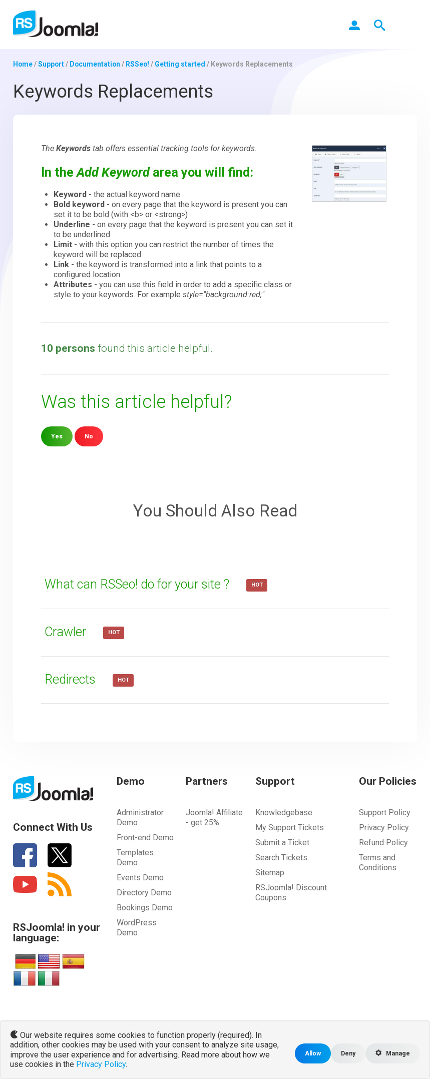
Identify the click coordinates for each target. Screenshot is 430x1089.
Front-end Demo (145, 837)
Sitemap (269, 872)
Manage (392, 1053)
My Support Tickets (289, 827)
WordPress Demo (137, 927)
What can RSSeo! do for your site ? (142, 584)
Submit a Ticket (282, 842)
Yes (57, 436)
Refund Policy (383, 842)
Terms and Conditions (377, 862)
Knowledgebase (283, 812)
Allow (311, 1053)
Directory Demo (144, 892)
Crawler (68, 631)
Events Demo (140, 877)
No (89, 436)
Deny (347, 1053)
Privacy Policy (384, 827)
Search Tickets (281, 857)
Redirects (73, 679)
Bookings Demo (145, 907)
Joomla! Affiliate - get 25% (214, 817)
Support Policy (384, 812)
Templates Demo (135, 857)
